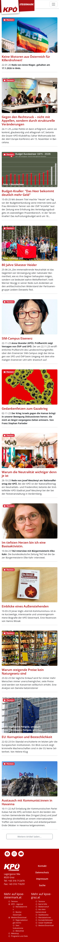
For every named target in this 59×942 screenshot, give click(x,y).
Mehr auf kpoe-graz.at (41, 895)
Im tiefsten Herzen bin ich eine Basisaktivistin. (24, 544)
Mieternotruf (43, 906)
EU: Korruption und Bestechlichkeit (27, 737)
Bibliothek (20, 931)
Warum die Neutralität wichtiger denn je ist (29, 474)
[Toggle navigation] (53, 4)
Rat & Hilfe (42, 904)
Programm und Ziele (19, 936)
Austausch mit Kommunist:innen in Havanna (27, 802)
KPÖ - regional (17, 904)
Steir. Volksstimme (18, 926)
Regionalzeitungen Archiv (20, 921)
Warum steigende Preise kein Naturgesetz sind (23, 672)
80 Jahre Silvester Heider (19, 265)
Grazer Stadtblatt (45, 922)
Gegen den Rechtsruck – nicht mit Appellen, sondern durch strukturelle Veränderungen (28, 120)
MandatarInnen (44, 917)
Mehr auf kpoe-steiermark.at (14, 895)
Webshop (15, 933)
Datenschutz (42, 872)
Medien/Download (18, 917)
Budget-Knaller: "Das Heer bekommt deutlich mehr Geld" (28, 193)
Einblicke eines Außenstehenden (25, 606)
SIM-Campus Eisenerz (17, 338)
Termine (14, 901)
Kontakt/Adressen (45, 920)
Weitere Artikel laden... (29, 836)
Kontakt (42, 865)
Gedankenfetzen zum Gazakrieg (25, 408)
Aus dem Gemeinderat (41, 910)
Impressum (42, 878)
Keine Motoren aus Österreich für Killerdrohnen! (26, 58)
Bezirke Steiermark (17, 913)
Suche (42, 885)
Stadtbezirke (43, 915)
